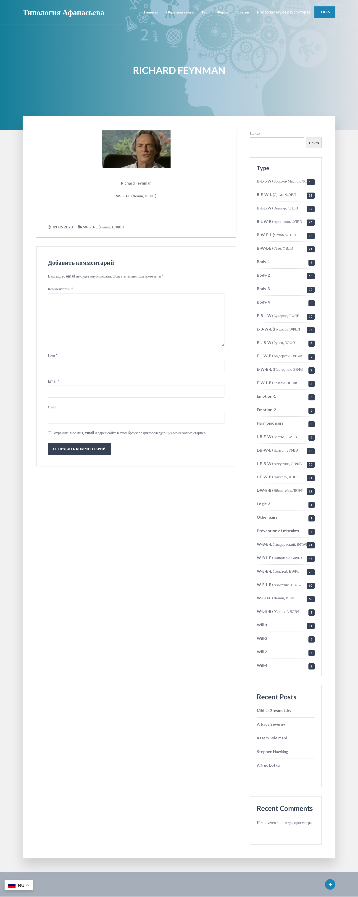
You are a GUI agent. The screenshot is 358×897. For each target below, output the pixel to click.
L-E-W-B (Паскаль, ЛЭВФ (278, 476)
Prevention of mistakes (278, 530)
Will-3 (262, 651)
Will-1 (262, 624)
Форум (223, 12)
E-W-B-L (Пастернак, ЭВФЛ (280, 369)
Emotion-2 (266, 409)
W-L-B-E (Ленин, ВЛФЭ (276, 597)
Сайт (52, 407)
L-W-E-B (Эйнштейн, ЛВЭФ (280, 490)
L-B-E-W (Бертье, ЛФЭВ (277, 436)
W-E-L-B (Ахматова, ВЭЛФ (279, 584)
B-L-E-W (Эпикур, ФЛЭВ (277, 208)
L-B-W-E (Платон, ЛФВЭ (277, 450)
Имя (52, 355)
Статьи (243, 12)
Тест (205, 12)
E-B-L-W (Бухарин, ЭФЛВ (278, 315)
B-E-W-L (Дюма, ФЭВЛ (276, 194)
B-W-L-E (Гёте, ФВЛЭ (275, 248)
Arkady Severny (271, 724)
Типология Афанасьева (63, 12)
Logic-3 (263, 503)
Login (324, 12)
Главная (151, 12)
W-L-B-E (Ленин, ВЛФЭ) (103, 227)
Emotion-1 (266, 396)
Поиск (255, 133)
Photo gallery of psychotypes (284, 12)
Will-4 (262, 665)
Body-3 (263, 288)
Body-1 (263, 261)
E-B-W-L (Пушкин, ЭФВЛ (278, 329)
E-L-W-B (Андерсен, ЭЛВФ (279, 355)
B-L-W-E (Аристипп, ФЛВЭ (279, 221)
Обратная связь (180, 12)
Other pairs (267, 517)
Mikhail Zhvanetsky (274, 710)
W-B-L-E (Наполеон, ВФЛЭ (279, 557)
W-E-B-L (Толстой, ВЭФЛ (278, 571)
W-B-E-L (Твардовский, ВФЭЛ (282, 544)
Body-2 (263, 275)
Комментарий (60, 288)
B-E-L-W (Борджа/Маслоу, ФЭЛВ (284, 181)
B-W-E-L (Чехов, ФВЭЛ (276, 234)
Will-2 (262, 638)
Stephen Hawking (272, 751)
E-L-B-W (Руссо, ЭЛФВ (276, 342)
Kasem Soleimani (272, 738)
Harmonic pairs (270, 423)
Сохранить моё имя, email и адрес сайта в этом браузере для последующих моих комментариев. (129, 433)
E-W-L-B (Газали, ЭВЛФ (277, 382)
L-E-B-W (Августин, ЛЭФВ (279, 463)
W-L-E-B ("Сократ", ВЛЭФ (278, 611)
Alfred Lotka (268, 765)
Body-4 (263, 302)
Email (54, 381)
